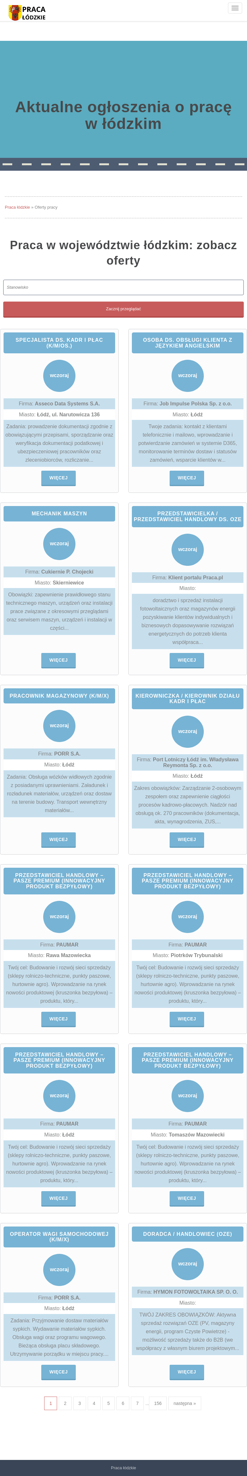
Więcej (58, 477)
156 (158, 1403)
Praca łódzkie (17, 207)
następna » (184, 1403)
